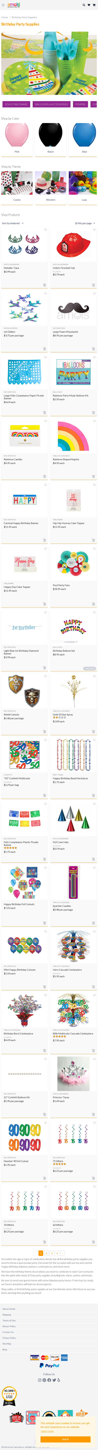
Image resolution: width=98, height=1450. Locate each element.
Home (4, 17)
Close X (89, 244)
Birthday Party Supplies (24, 17)
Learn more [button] (47, 1431)
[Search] (49, 264)
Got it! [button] (65, 1439)
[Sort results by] (13, 223)
